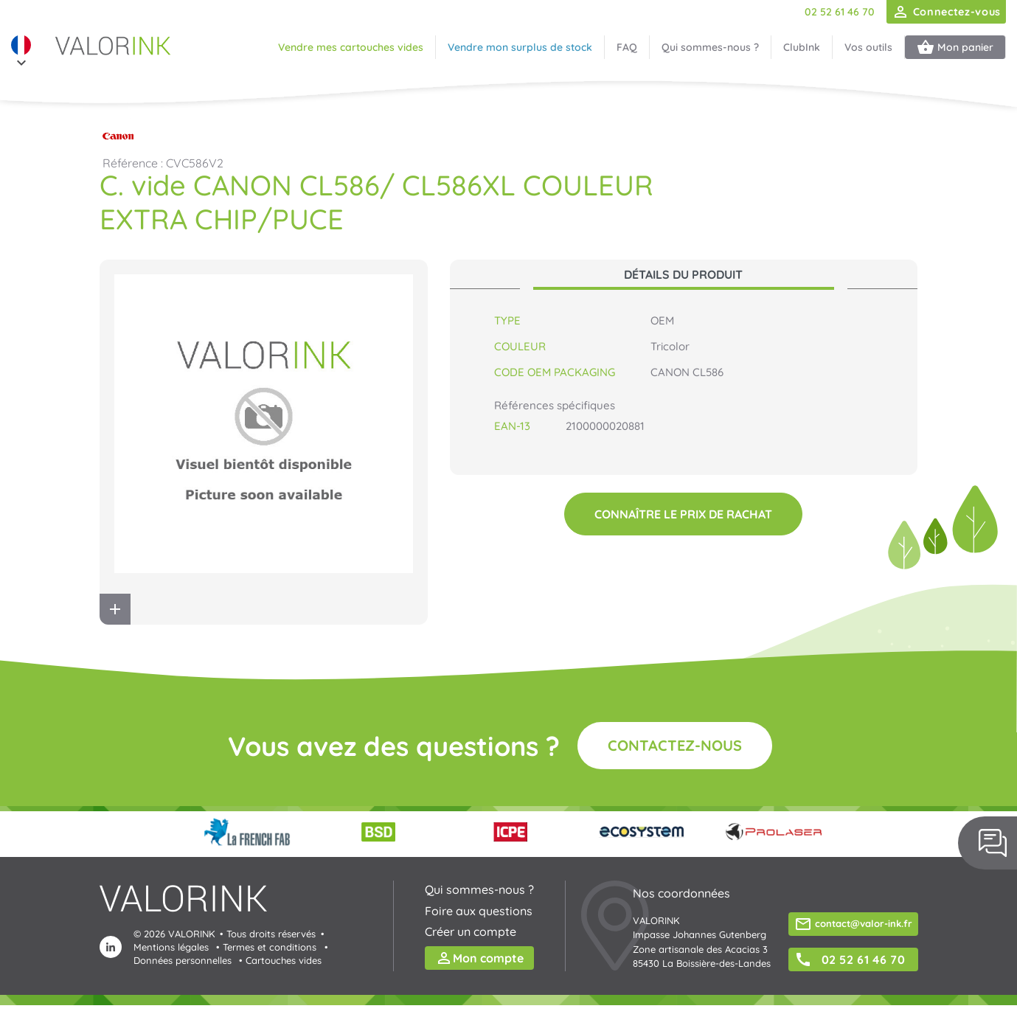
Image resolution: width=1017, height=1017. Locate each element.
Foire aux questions (478, 910)
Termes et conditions (269, 947)
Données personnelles (182, 960)
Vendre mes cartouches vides (350, 47)
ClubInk (801, 47)
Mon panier (955, 47)
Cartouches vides (284, 960)
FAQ (627, 47)
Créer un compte (470, 931)
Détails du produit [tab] (683, 274)
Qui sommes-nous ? (710, 47)
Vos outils (868, 47)
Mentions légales (171, 947)
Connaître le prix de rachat (683, 514)
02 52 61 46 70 (840, 11)
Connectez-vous (946, 12)
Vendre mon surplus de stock (520, 47)
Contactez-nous (675, 745)
